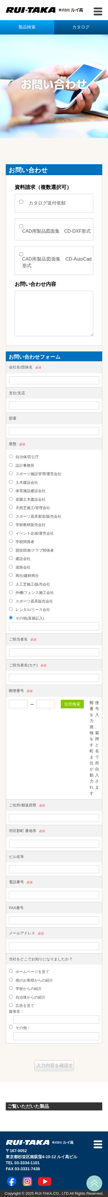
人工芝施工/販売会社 (29, 584)
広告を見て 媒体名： (22, 1008)
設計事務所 (21, 465)
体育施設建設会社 (27, 490)
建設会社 (20, 558)
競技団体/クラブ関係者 (31, 550)
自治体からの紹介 (27, 997)
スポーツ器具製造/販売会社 (35, 516)
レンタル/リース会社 (29, 609)
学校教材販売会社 (27, 524)
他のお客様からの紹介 (31, 980)
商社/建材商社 (24, 575)
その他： (20, 1027)
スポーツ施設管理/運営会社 (35, 473)
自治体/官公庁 (24, 456)
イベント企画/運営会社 (31, 533)
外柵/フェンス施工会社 (31, 592)
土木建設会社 (23, 482)
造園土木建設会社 (27, 499)
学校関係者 (21, 541)
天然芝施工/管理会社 (29, 507)
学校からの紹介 (25, 988)
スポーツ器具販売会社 (31, 601)
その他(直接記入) (26, 618)
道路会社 (20, 567)
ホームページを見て (29, 971)
